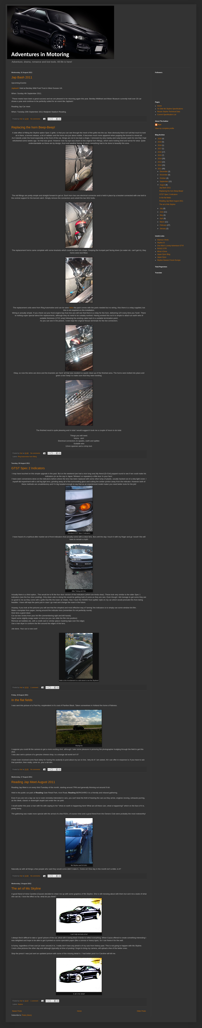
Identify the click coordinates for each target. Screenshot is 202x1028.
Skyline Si (161, 243)
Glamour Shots (163, 240)
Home (79, 1011)
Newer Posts (17, 1011)
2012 (160, 165)
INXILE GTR (162, 248)
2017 (160, 149)
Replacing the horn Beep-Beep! (33, 127)
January (163, 229)
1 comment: (34, 687)
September (164, 181)
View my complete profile (164, 128)
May (161, 215)
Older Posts (141, 1011)
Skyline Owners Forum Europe (168, 260)
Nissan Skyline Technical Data (168, 112)
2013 (160, 162)
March (162, 222)
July (161, 208)
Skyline (20, 1004)
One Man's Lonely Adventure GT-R (170, 246)
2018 (160, 145)
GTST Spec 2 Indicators (28, 468)
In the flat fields (21, 700)
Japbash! (15, 88)
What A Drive (162, 251)
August (163, 185)
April (162, 218)
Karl (159, 125)
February (163, 225)
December (164, 171)
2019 (160, 142)
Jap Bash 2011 (21, 77)
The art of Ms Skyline (26, 888)
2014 (160, 159)
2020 (160, 139)
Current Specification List (166, 115)
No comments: (35, 119)
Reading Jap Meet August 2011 (33, 782)
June (162, 212)
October (163, 178)
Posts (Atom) (27, 1015)
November (164, 175)
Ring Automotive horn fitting (27, 456)
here (71, 308)
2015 (160, 155)
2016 (160, 152)
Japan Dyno (161, 257)
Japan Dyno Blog (163, 254)
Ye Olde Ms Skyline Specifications (170, 109)
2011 (160, 169)
